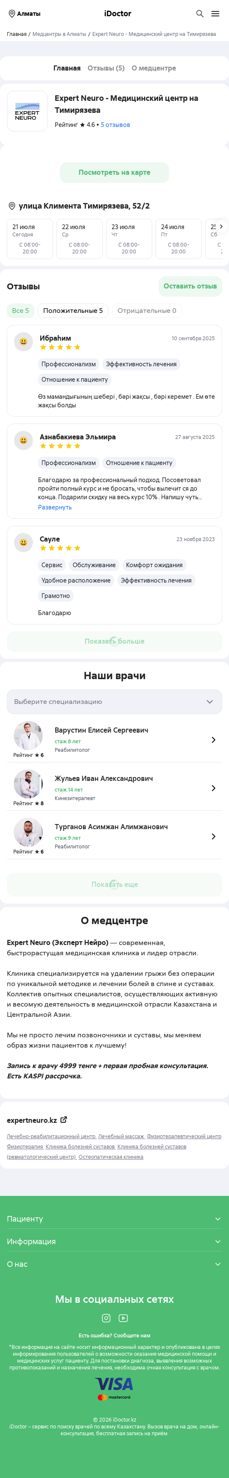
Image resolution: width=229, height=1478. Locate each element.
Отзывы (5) (106, 68)
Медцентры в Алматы (59, 34)
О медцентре (154, 68)
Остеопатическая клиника (111, 1157)
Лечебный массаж (121, 1136)
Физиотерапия (25, 1146)
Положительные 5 (73, 310)
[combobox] (114, 701)
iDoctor (118, 13)
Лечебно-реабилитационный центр (52, 1136)
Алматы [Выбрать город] (24, 14)
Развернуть (55, 507)
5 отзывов (115, 125)
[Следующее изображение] (221, 227)
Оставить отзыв (190, 286)
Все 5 (20, 310)
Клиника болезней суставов (81, 1146)
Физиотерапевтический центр (184, 1136)
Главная (67, 68)
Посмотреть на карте (114, 172)
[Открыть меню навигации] (215, 14)
